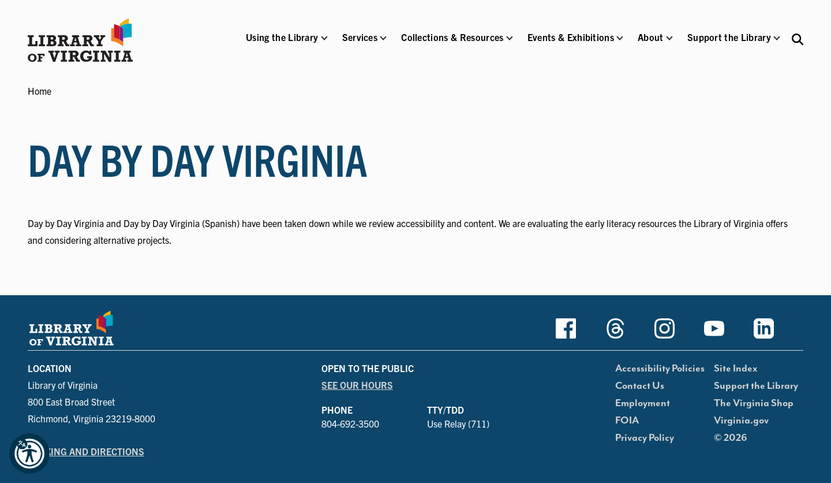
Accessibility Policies (660, 368)
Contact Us (639, 386)
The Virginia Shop (753, 403)
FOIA (627, 420)
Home (39, 90)
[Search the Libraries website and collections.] (797, 38)
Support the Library (756, 386)
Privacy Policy (644, 438)
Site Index (736, 368)
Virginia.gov (741, 420)
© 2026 (730, 438)
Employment (642, 403)
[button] (282, 45)
